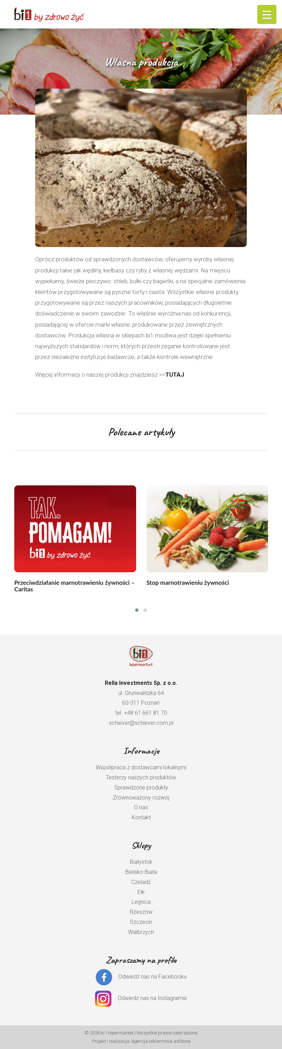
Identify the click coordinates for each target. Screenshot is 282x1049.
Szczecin (141, 922)
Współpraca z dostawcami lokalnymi (141, 767)
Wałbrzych (141, 932)
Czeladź (141, 882)
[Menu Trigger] (266, 14)
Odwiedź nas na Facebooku (152, 977)
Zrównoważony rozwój (141, 797)
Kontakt (141, 817)
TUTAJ (174, 374)
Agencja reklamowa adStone (160, 1041)
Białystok (141, 862)
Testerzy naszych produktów (141, 777)
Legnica (141, 902)
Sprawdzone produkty (141, 787)
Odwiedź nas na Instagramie (152, 998)
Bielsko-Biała (141, 872)
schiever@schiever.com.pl (141, 723)
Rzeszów (141, 912)
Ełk (141, 892)
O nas (141, 807)
